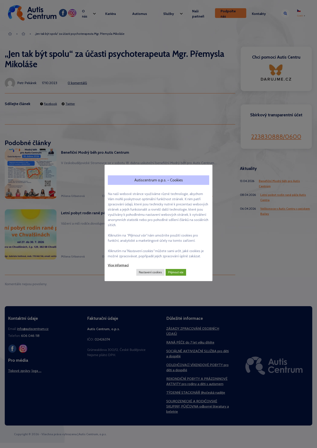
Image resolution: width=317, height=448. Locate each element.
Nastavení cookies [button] (150, 272)
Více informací (118, 265)
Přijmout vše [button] (176, 272)
